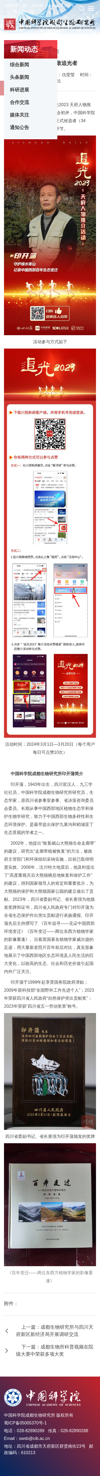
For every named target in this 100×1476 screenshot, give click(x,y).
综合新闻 (19, 64)
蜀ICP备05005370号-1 (25, 1423)
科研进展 (19, 89)
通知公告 (19, 127)
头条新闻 (19, 77)
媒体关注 (19, 115)
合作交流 (19, 102)
